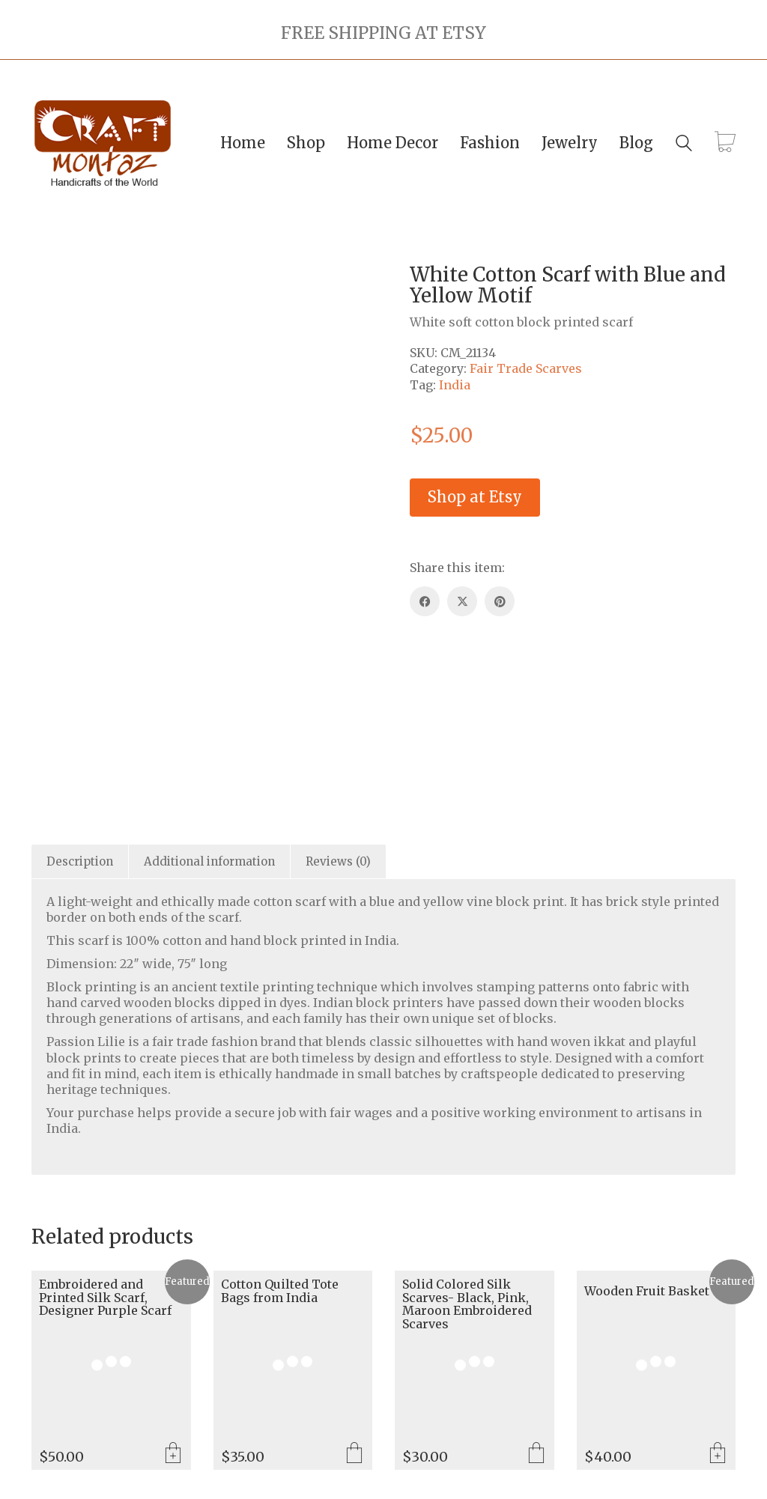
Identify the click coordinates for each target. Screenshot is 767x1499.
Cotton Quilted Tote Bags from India (280, 1291)
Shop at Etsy (475, 496)
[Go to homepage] (102, 143)
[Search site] (684, 145)
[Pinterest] (500, 601)
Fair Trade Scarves (526, 368)
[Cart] (725, 143)
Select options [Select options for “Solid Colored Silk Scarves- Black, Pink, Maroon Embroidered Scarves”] (536, 1454)
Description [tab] (79, 861)
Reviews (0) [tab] (338, 861)
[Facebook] (425, 601)
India (454, 384)
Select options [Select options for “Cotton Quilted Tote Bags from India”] (354, 1454)
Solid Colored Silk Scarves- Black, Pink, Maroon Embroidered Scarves (467, 1304)
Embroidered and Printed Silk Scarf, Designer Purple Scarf (105, 1298)
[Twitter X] (462, 601)
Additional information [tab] (209, 861)
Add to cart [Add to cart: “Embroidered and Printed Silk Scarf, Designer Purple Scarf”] (173, 1454)
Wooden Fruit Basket (646, 1291)
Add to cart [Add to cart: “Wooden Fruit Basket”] (717, 1454)
